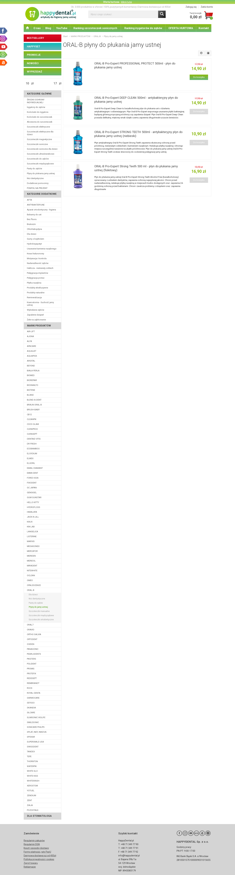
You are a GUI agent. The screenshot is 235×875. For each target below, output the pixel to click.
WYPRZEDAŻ (34, 71)
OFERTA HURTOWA (180, 28)
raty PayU (46, 852)
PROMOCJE (34, 54)
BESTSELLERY (35, 38)
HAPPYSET (33, 46)
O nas (37, 28)
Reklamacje (30, 867)
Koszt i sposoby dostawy (36, 848)
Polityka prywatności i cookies (39, 859)
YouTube (61, 28)
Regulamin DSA (32, 844)
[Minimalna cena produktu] (27, 83)
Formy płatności (32, 852)
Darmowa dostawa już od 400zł (40, 855)
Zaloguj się (191, 7)
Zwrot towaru (31, 863)
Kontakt (204, 28)
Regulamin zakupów (34, 840)
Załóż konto (207, 7)
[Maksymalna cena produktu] (55, 83)
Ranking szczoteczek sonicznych (95, 28)
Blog (48, 28)
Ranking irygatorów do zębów (143, 28)
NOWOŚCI (33, 63)
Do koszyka (198, 77)
